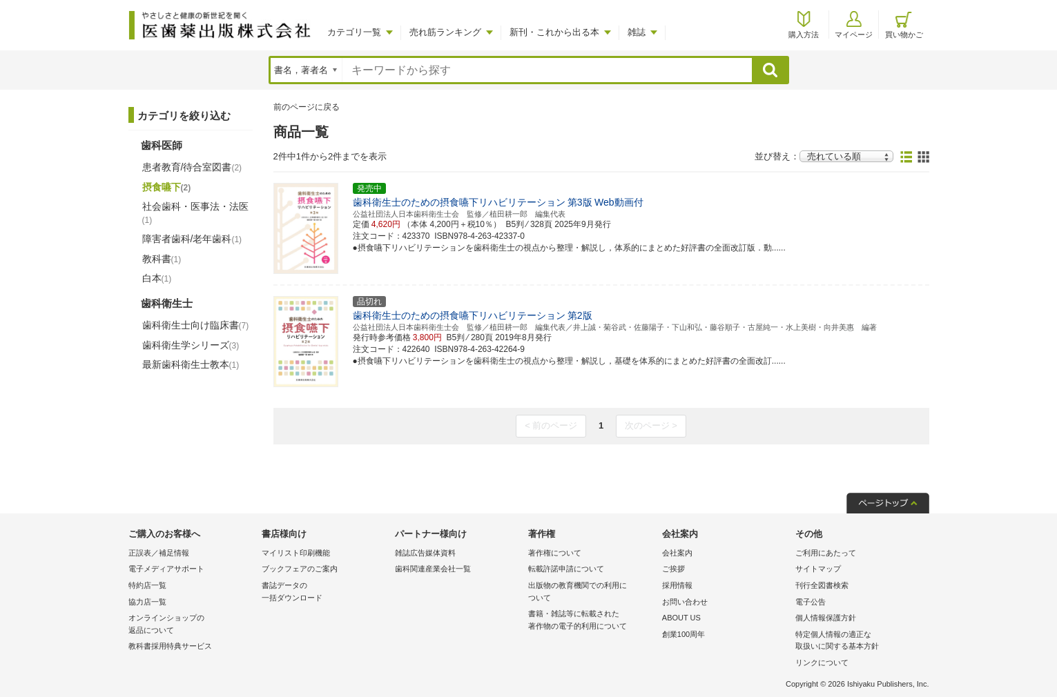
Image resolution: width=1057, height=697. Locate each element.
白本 (157, 278)
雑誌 (637, 32)
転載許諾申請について (566, 569)
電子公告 (810, 602)
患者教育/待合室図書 (192, 167)
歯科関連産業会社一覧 (433, 569)
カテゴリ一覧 (354, 32)
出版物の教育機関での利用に (591, 592)
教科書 (162, 258)
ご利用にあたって (825, 553)
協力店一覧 (147, 602)
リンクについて (821, 662)
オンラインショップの (191, 624)
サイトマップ (818, 569)
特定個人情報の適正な (858, 641)
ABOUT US (681, 617)
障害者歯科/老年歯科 (192, 238)
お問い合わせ (685, 602)
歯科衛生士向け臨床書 (195, 325)
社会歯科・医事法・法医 (195, 212)
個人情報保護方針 (825, 617)
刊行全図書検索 (821, 585)
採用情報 (677, 585)
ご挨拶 (673, 569)
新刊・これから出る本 (554, 32)
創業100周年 (683, 634)
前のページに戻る (306, 107)
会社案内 (677, 553)
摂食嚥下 (166, 187)
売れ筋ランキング (445, 32)
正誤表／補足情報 (158, 553)
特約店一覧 (147, 585)
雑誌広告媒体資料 (425, 553)
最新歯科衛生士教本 (191, 364)
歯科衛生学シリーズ (191, 345)
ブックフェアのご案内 (300, 569)
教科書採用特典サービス (170, 646)
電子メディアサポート (166, 569)
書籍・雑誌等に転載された (591, 620)
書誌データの (325, 592)
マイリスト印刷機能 (296, 553)
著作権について (554, 553)
